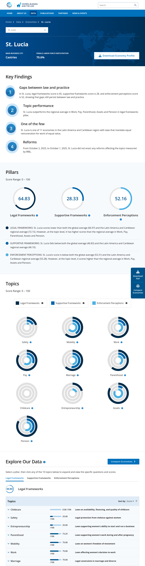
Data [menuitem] (33, 13)
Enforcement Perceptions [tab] (66, 478)
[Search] (118, 5)
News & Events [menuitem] (79, 13)
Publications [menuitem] (47, 13)
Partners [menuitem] (63, 13)
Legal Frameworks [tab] (15, 478)
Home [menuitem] (9, 13)
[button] (136, 501)
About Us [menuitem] (21, 13)
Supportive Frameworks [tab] (39, 478)
